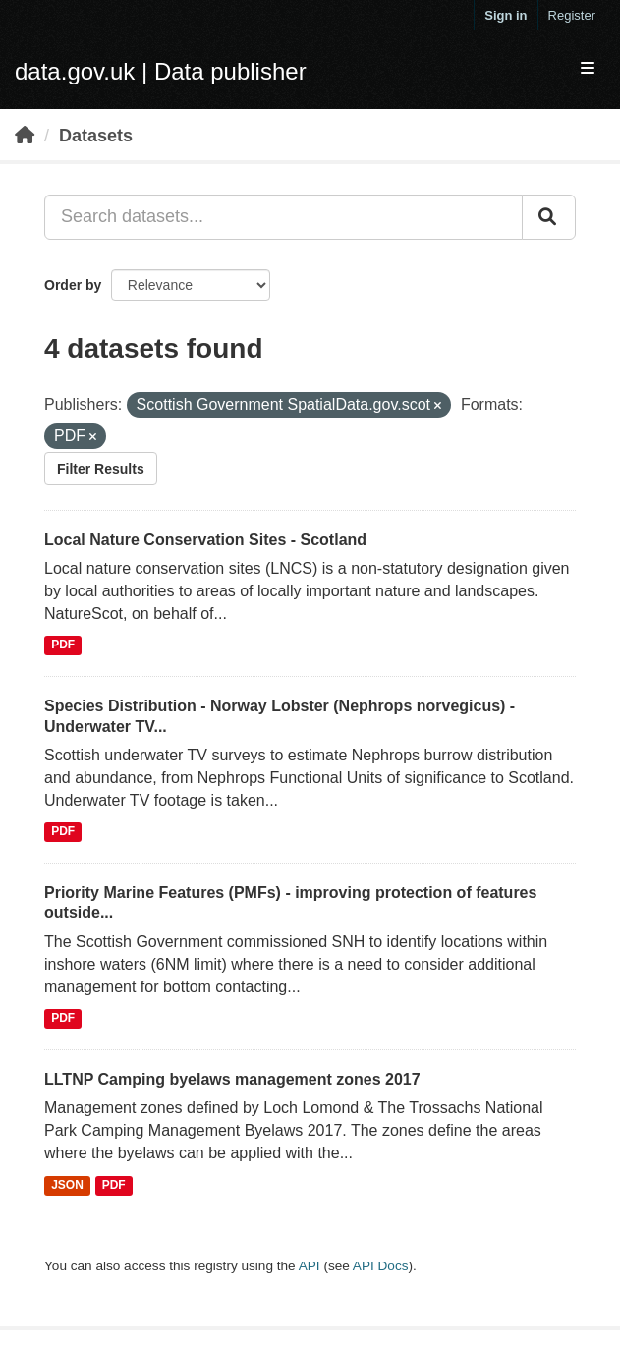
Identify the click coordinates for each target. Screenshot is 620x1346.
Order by (72, 285)
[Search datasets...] (283, 217)
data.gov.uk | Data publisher (161, 71)
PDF (63, 645)
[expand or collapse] (587, 69)
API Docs (381, 1266)
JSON (67, 1185)
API (309, 1266)
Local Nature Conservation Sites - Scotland (205, 540)
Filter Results (100, 469)
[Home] (24, 135)
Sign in (505, 15)
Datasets (96, 135)
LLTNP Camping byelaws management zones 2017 (232, 1079)
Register (571, 15)
